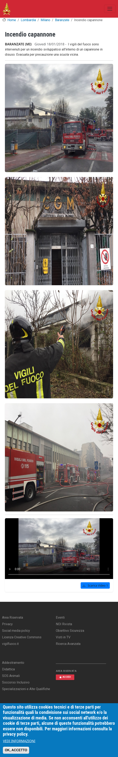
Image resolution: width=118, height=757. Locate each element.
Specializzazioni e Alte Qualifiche (26, 689)
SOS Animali (11, 676)
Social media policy (16, 631)
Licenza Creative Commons (21, 637)
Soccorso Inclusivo (16, 682)
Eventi (60, 617)
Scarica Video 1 (95, 585)
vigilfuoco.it (10, 644)
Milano (45, 20)
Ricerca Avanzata (68, 644)
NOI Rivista (64, 624)
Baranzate (62, 20)
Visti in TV (63, 637)
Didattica (8, 669)
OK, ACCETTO (16, 750)
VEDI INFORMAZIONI (19, 741)
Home (11, 20)
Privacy (7, 624)
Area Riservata (12, 617)
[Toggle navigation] (110, 9)
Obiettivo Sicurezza (70, 631)
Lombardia (28, 20)
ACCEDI (65, 677)
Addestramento (13, 663)
